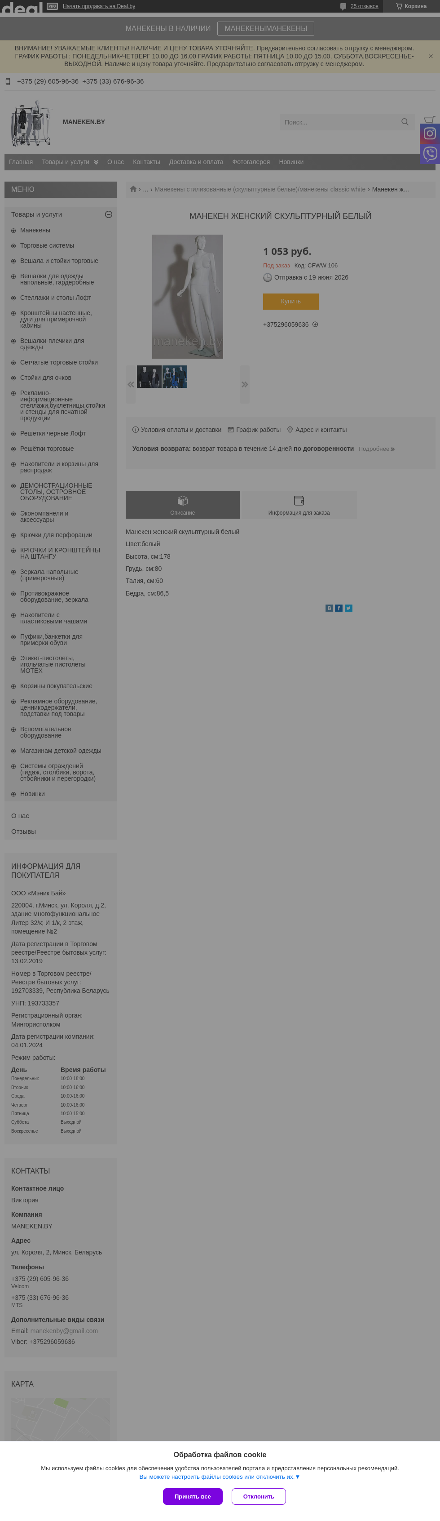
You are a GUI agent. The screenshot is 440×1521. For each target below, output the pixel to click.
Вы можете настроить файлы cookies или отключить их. (217, 1476)
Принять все (193, 1496)
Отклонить (258, 1496)
